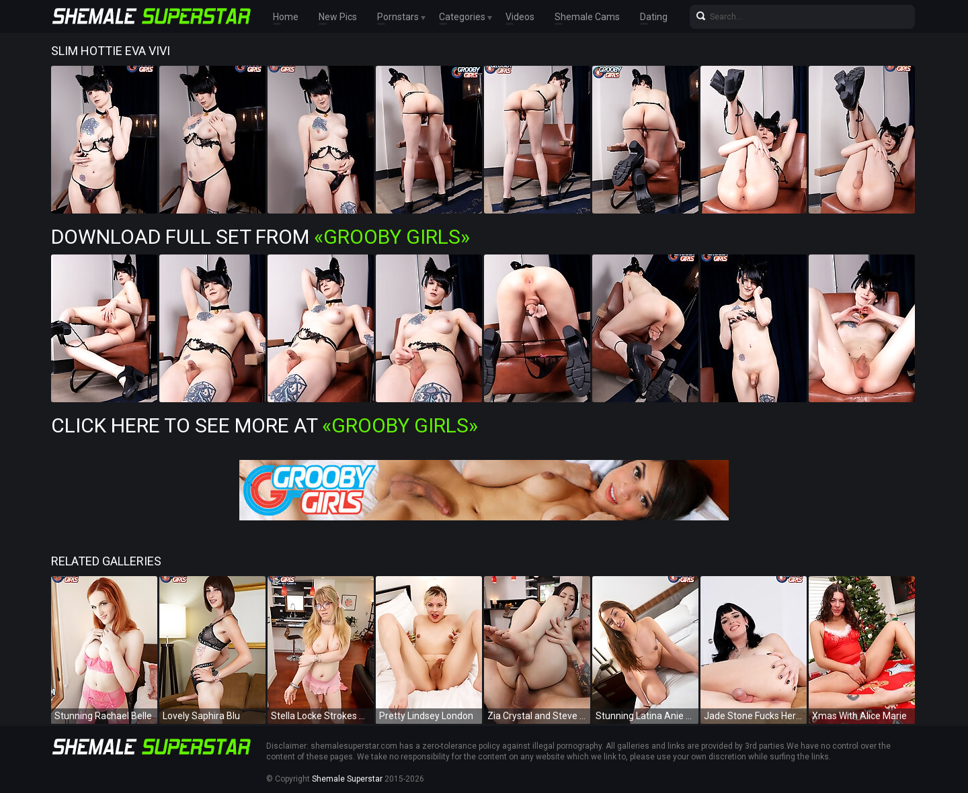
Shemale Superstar (347, 779)
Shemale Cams (587, 16)
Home (285, 16)
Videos (520, 16)
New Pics (338, 16)
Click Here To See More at (264, 425)
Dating (654, 16)
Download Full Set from (260, 236)
